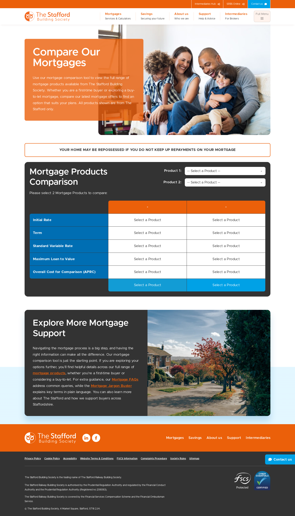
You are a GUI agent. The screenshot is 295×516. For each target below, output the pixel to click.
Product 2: (177, 182)
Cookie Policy (52, 458)
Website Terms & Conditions (96, 458)
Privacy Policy (33, 458)
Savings (153, 16)
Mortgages (118, 16)
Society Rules (178, 458)
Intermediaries (236, 16)
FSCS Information (127, 458)
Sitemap (194, 458)
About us (181, 16)
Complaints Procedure (154, 458)
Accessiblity (70, 458)
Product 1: (177, 170)
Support (207, 16)
